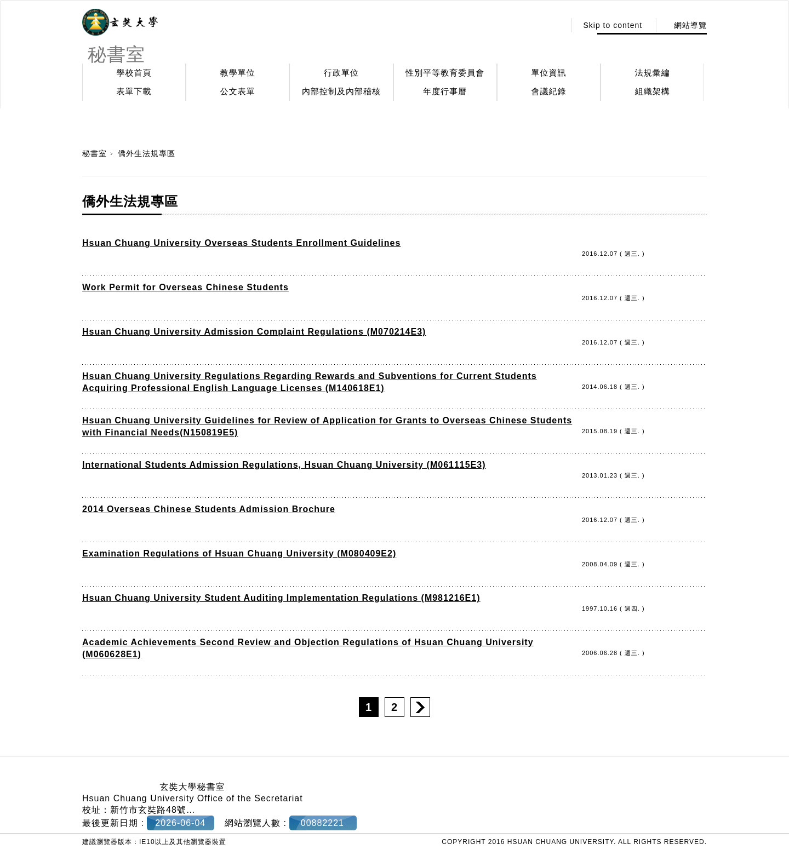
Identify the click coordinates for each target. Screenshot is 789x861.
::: (554, 25)
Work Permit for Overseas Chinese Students (185, 287)
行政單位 (341, 72)
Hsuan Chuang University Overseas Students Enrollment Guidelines (241, 243)
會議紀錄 (549, 91)
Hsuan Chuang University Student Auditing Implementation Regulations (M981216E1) (281, 597)
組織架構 (652, 91)
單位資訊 (549, 72)
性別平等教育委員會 (444, 72)
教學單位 (237, 72)
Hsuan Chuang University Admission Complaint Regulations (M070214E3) (254, 331)
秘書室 (94, 153)
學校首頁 (134, 72)
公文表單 (237, 91)
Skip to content (612, 25)
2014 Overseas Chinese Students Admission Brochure (208, 509)
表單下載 (134, 91)
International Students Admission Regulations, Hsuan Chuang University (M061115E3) (284, 464)
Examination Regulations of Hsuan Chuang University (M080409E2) (239, 553)
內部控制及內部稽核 (341, 91)
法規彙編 (652, 72)
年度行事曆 (445, 91)
